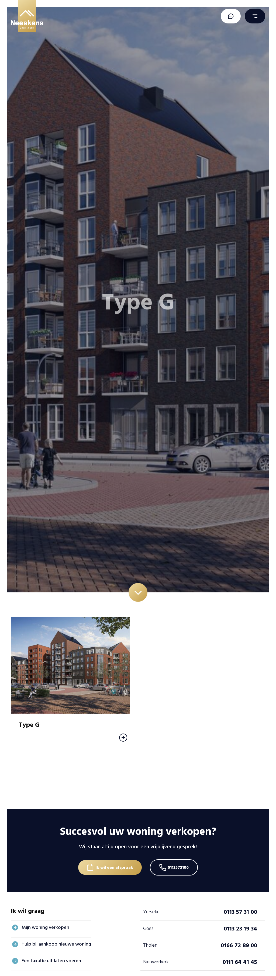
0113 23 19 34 (240, 928)
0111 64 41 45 (240, 962)
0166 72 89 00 (239, 945)
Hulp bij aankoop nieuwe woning (56, 944)
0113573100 (178, 867)
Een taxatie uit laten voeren (51, 961)
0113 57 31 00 (240, 912)
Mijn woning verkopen (45, 927)
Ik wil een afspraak (114, 867)
